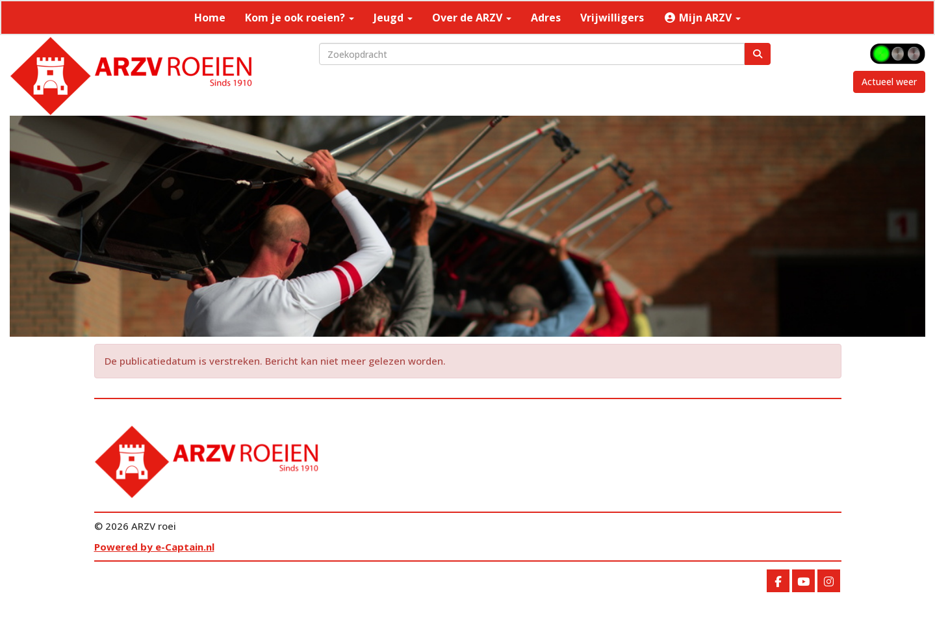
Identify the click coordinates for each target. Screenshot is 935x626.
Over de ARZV (471, 17)
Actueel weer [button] (889, 81)
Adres (546, 17)
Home (209, 17)
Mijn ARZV (702, 17)
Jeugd (393, 17)
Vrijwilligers (612, 17)
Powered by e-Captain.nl (154, 546)
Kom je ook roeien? (299, 17)
